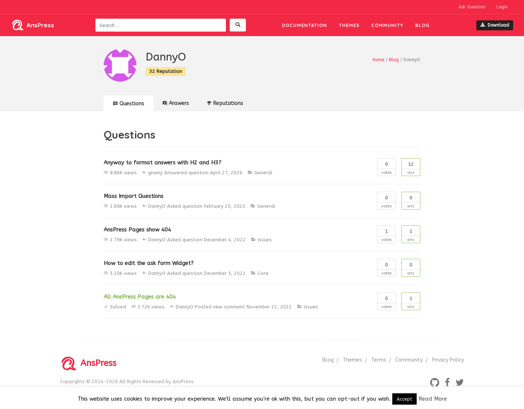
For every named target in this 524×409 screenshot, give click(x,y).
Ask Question (471, 6)
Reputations (225, 103)
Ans (411, 167)
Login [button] (502, 6)
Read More (432, 399)
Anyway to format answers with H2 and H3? (162, 162)
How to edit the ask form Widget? (149, 263)
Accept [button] (404, 399)
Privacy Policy (448, 360)
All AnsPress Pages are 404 (140, 296)
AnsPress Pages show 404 (137, 229)
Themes (349, 25)
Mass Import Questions (133, 196)
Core (263, 273)
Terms (378, 360)
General (263, 172)
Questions (128, 104)
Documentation (304, 25)
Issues (265, 239)
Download (494, 25)
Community (387, 25)
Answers (176, 103)
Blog (422, 25)
